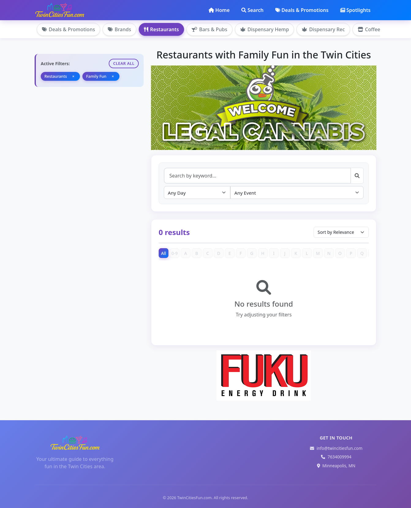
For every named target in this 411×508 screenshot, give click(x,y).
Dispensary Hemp (264, 29)
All (163, 253)
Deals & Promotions (302, 10)
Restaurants (161, 29)
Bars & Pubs (209, 29)
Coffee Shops (377, 29)
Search (252, 10)
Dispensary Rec (323, 29)
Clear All (123, 63)
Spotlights (355, 10)
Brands (119, 29)
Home (219, 10)
